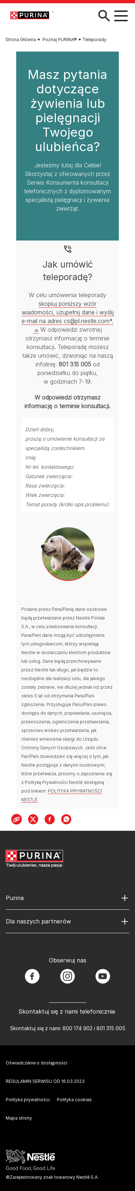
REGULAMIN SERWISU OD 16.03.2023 (45, 1081)
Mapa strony (19, 1118)
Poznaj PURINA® (59, 39)
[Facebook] (49, 819)
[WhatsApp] (66, 819)
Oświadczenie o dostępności (36, 1063)
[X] (33, 819)
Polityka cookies (74, 1099)
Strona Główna (20, 39)
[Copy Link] (16, 819)
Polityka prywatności (28, 1099)
